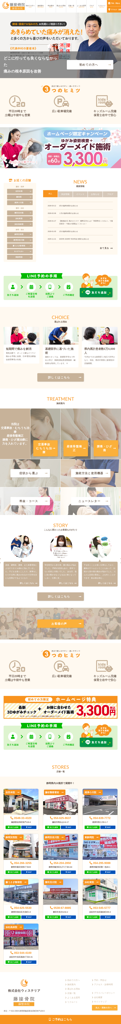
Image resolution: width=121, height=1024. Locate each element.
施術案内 (40, 6)
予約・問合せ (100, 980)
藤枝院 (19, 197)
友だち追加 (14, 827)
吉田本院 (19, 191)
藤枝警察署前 (52, 792)
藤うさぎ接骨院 (19, 246)
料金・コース (29, 501)
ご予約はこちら (62, 1019)
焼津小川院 (19, 202)
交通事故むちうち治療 (44, 448)
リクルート (102, 6)
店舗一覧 (71, 6)
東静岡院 (19, 257)
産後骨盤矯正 (74, 448)
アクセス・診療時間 (103, 984)
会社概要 (98, 997)
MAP (30, 827)
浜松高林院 (19, 224)
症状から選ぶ (28, 473)
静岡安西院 (19, 234)
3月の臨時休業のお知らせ (68, 206)
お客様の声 (59, 623)
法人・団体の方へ (104, 1008)
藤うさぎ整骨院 (14, 882)
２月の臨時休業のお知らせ (69, 213)
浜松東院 (19, 218)
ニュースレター (89, 501)
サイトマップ (100, 1002)
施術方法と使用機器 (89, 473)
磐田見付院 (19, 213)
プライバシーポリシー (104, 993)
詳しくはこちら (59, 377)
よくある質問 (81, 6)
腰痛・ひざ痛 (104, 448)
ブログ (91, 6)
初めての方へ (30, 6)
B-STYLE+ (19, 251)
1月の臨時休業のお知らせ (68, 231)
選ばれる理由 (61, 6)
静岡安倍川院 (19, 240)
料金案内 (51, 6)
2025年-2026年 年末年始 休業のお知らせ (74, 239)
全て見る (104, 248)
